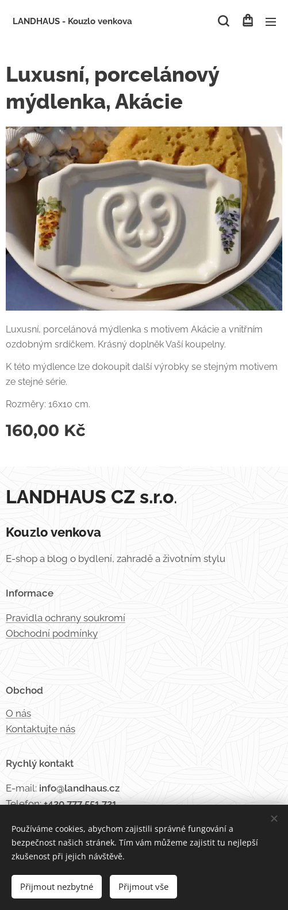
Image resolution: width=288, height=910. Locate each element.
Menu (271, 21)
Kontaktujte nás (40, 729)
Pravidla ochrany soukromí (65, 617)
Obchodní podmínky (52, 633)
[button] (223, 21)
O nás (18, 713)
